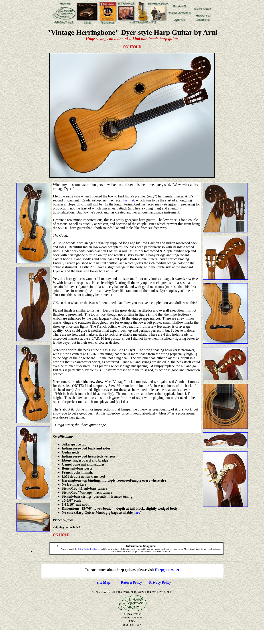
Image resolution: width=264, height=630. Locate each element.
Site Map (103, 582)
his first (128, 200)
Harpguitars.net (167, 570)
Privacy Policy (160, 582)
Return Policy (131, 582)
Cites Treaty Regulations (89, 549)
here (137, 512)
